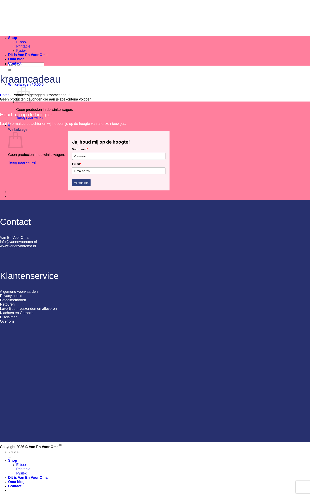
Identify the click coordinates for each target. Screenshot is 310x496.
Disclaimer (8, 317)
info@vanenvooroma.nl (18, 242)
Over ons (7, 321)
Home (5, 95)
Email (76, 164)
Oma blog (16, 59)
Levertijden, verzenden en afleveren (28, 309)
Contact (15, 63)
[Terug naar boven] (60, 445)
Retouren (7, 304)
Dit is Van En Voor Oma (28, 55)
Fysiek (21, 51)
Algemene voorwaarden (19, 292)
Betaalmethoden (13, 300)
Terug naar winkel (22, 162)
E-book (22, 42)
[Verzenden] (9, 70)
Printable (23, 46)
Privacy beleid (11, 296)
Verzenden (81, 182)
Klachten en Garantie (16, 313)
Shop (12, 38)
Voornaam (80, 149)
